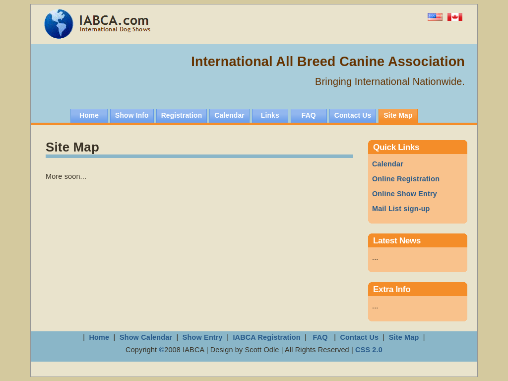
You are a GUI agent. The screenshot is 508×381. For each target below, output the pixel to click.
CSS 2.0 (368, 350)
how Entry (404, 194)
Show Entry (203, 337)
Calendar (387, 164)
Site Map (404, 337)
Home (99, 337)
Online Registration (406, 179)
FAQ (320, 337)
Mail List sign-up (401, 209)
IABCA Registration (266, 337)
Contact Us (359, 337)
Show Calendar (147, 337)
